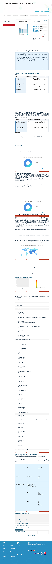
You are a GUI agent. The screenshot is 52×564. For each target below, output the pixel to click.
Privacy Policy (5, 560)
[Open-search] (50, 1)
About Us (4, 547)
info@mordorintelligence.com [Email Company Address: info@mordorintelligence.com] (21, 554)
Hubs (11, 557)
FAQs (11, 552)
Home (4, 546)
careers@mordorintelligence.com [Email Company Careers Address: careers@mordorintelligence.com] (32, 549)
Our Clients (4, 549)
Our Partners (12, 549)
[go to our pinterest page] (33, 553)
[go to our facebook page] (30, 553)
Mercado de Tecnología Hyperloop (31, 537)
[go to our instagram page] (34, 553)
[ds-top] (42, 11)
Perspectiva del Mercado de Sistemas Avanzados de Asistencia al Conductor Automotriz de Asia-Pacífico (20, 535)
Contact (11, 555)
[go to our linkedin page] (28, 553)
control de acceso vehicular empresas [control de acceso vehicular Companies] (20, 541)
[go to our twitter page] (31, 553)
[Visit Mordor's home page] (7, 1)
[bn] (42, 9)
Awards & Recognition (6, 552)
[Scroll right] (48, 15)
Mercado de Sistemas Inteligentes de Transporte (20, 538)
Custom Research (5, 555)
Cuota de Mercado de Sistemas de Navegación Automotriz (31, 534)
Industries (4, 557)
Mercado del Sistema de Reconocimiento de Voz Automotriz (43, 534)
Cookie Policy (12, 560)
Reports (11, 546)
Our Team (11, 547)
